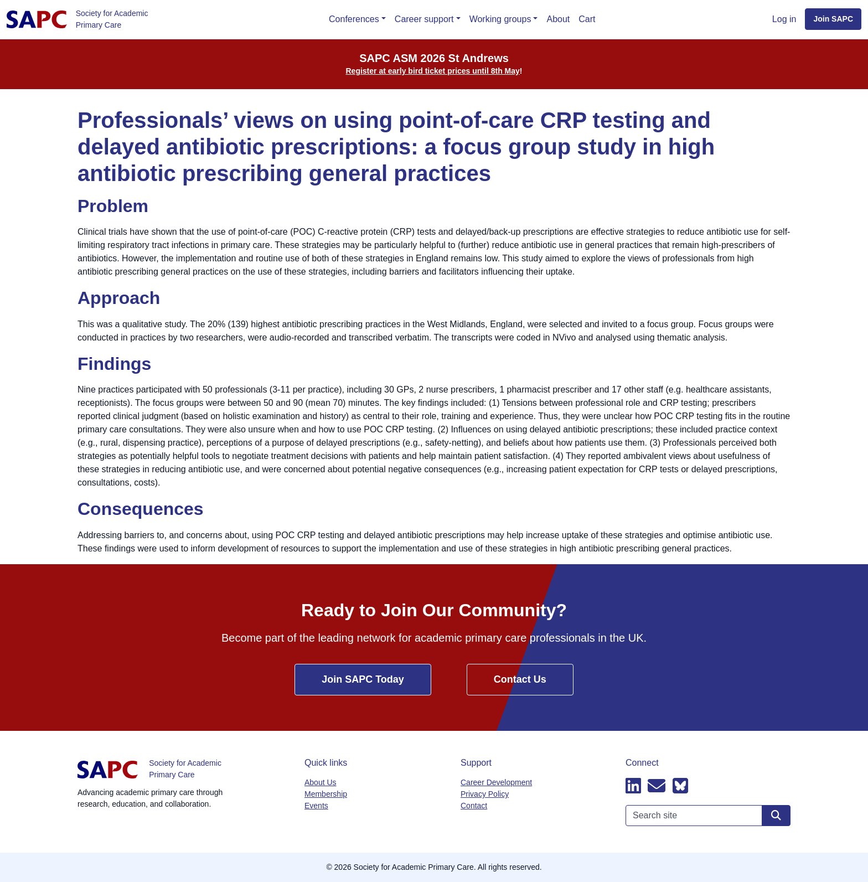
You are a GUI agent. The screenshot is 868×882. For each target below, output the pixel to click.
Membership (325, 794)
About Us (320, 782)
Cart (586, 19)
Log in (784, 19)
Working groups (500, 19)
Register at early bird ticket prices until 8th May (433, 70)
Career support (424, 19)
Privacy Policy (485, 794)
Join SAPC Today (363, 679)
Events (316, 805)
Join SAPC (833, 18)
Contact (474, 805)
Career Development (496, 782)
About (558, 19)
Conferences (354, 19)
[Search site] (776, 815)
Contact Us (520, 679)
